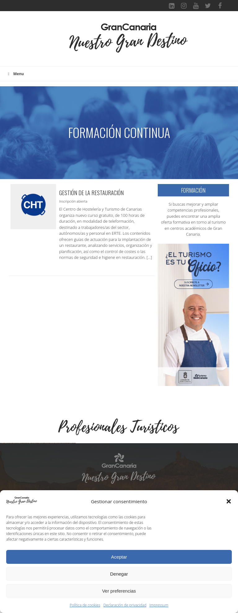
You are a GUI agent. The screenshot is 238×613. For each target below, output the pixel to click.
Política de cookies (85, 605)
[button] (229, 501)
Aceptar (119, 556)
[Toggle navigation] (59, 42)
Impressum (158, 605)
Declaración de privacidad (125, 605)
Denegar (119, 574)
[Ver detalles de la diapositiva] (38, 481)
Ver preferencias (119, 591)
